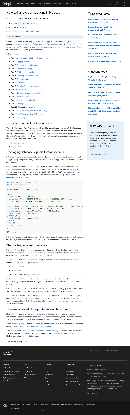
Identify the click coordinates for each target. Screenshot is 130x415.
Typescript (21, 82)
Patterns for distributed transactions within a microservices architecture (34, 279)
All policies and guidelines (39, 411)
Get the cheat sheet (100, 154)
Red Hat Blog (55, 404)
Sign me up (92, 393)
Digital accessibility (53, 411)
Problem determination (26, 100)
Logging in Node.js (24, 61)
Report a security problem (74, 385)
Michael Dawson (29, 23)
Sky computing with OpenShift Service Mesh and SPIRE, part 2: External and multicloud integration (104, 111)
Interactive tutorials (30, 374)
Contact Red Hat (44, 404)
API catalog (27, 378)
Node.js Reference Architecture (70, 44)
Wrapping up (22, 117)
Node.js (23, 27)
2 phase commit (17, 143)
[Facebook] (114, 350)
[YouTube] (98, 350)
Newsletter (48, 385)
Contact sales (70, 371)
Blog (46, 378)
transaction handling (44, 314)
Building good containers (26, 72)
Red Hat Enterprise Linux (11, 371)
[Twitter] (106, 350)
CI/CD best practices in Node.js (29, 114)
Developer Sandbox (30, 368)
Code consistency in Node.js (28, 65)
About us (68, 368)
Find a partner (70, 374)
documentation (12, 177)
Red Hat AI (6, 368)
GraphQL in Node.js (24, 68)
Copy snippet (13, 232)
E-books (47, 371)
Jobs (22, 404)
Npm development (24, 96)
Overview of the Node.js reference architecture (34, 58)
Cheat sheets (49, 374)
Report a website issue (72, 378)
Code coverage (23, 79)
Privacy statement (15, 411)
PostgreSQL (68, 172)
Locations (34, 404)
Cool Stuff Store (78, 404)
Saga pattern (16, 146)
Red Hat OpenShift (9, 374)
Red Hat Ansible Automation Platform (11, 379)
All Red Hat (118, 3)
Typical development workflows (29, 93)
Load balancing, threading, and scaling (32, 110)
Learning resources (51, 368)
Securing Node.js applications (28, 86)
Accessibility (22, 89)
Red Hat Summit (90, 404)
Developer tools (29, 371)
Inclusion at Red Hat (66, 404)
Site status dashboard (72, 381)
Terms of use (26, 411)
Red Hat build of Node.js (31, 31)
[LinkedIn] (90, 350)
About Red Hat (15, 404)
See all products (8, 384)
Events (47, 381)
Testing (20, 103)
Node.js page (33, 336)
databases (58, 133)
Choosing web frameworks (27, 75)
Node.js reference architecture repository (42, 330)
